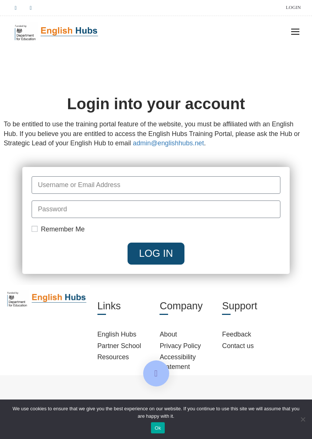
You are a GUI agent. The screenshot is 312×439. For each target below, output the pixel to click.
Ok (158, 428)
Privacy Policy (180, 346)
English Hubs (116, 335)
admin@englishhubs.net (168, 144)
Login (293, 7)
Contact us (238, 346)
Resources (113, 357)
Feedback (236, 335)
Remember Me (58, 230)
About (168, 335)
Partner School (119, 346)
